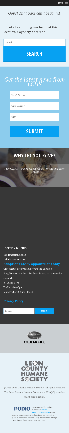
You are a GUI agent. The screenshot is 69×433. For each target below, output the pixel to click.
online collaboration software (41, 411)
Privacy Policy (13, 301)
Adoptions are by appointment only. (31, 264)
